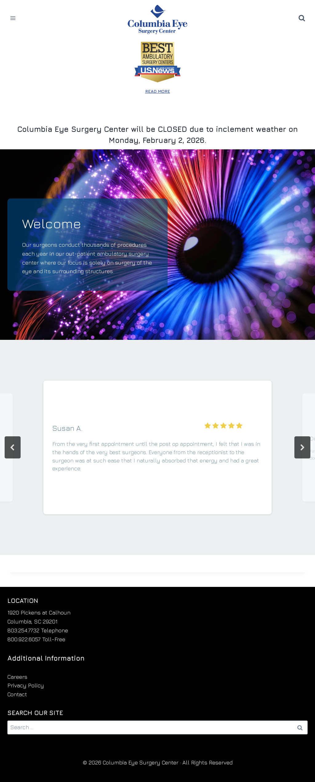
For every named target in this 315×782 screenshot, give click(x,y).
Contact (17, 694)
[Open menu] (13, 18)
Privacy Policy (25, 685)
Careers (17, 677)
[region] (157, 447)
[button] (13, 447)
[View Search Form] (302, 18)
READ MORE (157, 91)
